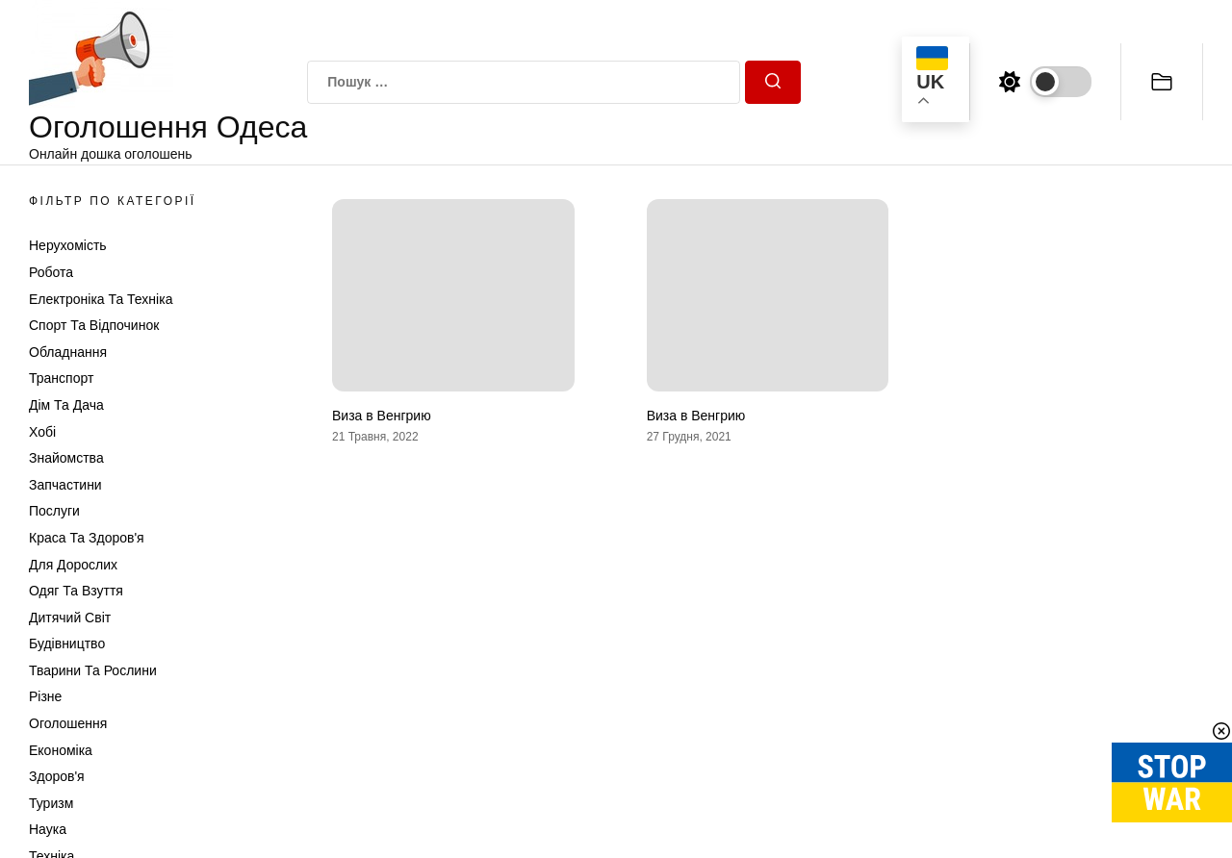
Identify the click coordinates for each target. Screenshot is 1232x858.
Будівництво (67, 643)
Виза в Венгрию (381, 415)
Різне (45, 696)
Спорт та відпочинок (94, 325)
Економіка (60, 750)
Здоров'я (57, 776)
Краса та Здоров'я (86, 537)
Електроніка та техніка (100, 299)
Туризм (51, 803)
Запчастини (65, 484)
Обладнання (68, 352)
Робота (51, 272)
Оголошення (68, 723)
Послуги (54, 510)
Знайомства (66, 458)
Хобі (42, 432)
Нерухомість (68, 245)
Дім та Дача (66, 405)
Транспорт (61, 378)
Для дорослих (73, 564)
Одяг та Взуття (76, 590)
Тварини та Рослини (93, 670)
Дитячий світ (70, 617)
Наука (47, 829)
